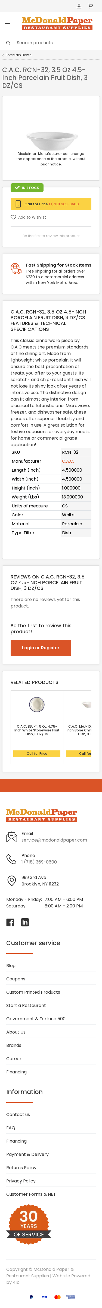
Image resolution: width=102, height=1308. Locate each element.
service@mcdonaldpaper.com (54, 840)
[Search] (51, 42)
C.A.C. (68, 461)
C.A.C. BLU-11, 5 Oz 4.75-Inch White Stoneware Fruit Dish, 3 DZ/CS (37, 730)
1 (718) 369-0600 (64, 204)
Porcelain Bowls (19, 55)
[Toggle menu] (7, 23)
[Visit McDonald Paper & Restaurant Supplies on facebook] (10, 922)
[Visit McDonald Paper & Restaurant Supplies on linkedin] (25, 922)
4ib (16, 1282)
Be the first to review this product (51, 235)
